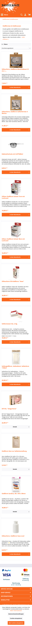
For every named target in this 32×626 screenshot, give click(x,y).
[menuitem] (5, 14)
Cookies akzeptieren (16, 618)
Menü (4, 15)
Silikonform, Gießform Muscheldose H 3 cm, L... (15, 70)
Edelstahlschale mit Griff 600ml (12, 154)
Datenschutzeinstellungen (16, 614)
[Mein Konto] (25, 15)
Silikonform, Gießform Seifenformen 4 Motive (15, 112)
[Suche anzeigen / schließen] (21, 15)
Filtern (5, 44)
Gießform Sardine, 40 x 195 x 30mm (14, 493)
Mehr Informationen (16, 610)
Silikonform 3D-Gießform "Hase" (13, 281)
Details (21, 427)
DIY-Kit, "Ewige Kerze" (9, 409)
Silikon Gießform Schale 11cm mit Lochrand (13, 197)
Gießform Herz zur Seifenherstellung (14, 451)
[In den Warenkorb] (16, 87)
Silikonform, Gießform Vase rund (13, 536)
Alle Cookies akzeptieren (16, 623)
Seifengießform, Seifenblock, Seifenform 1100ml (15, 367)
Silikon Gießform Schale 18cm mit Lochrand (13, 240)
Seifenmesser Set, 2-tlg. (9, 324)
